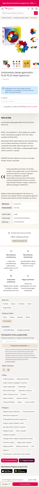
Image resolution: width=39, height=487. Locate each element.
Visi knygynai (7, 321)
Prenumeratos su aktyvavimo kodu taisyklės (16, 454)
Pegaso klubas (28, 460)
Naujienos (6, 450)
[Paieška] (35, 13)
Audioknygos (22, 386)
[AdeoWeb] (32, 480)
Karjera (13, 304)
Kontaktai (21, 304)
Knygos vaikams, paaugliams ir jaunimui (15, 383)
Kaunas (12, 317)
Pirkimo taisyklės (21, 431)
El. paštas (4, 98)
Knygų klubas (7, 307)
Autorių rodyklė (30, 402)
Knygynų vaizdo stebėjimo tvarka (13, 423)
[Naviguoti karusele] (35, 39)
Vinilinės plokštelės (9, 402)
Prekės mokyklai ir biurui (10, 394)
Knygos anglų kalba (9, 386)
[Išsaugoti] (6, 484)
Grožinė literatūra (8, 379)
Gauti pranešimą (25, 484)
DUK (32, 446)
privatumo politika (31, 107)
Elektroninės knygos (9, 390)
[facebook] (4, 370)
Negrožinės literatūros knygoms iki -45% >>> (19, 3)
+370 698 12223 (8, 330)
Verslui (29, 304)
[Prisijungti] (32, 8)
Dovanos (23, 394)
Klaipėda (20, 317)
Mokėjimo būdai (8, 431)
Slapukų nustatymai (22, 446)
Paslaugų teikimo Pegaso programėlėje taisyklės (18, 438)
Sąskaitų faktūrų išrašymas (11, 411)
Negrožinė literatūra (23, 379)
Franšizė (5, 304)
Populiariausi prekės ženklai (21, 18)
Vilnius (5, 317)
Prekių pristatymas (28, 411)
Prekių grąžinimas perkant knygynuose (15, 419)
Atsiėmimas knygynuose (10, 415)
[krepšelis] (36, 8)
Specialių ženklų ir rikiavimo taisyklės (14, 427)
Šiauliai (28, 317)
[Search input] (17, 13)
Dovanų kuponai (11, 460)
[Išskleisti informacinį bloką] (28, 8)
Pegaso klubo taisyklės (24, 442)
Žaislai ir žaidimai (6, 18)
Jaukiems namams (22, 398)
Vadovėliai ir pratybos (25, 390)
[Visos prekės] (2, 8)
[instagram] (8, 370)
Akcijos (20, 402)
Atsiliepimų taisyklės (9, 435)
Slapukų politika (8, 446)
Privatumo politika (8, 442)
